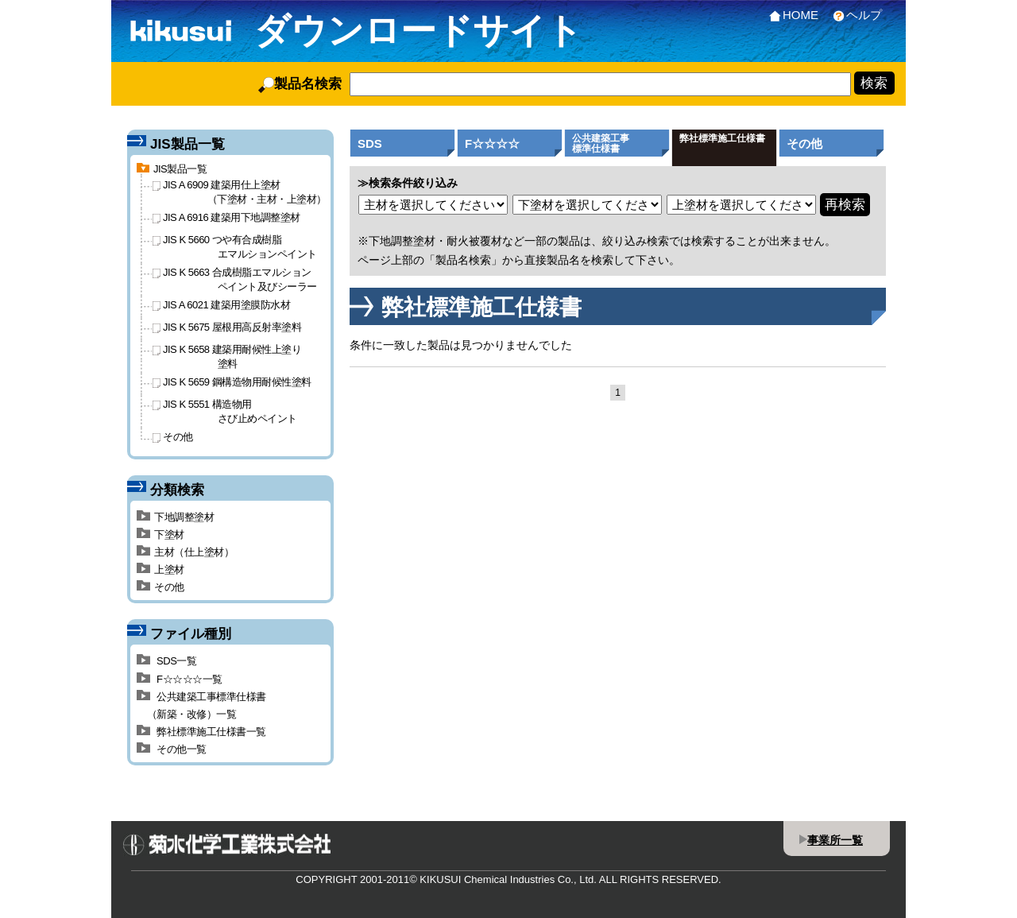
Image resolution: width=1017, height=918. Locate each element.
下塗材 (160, 534)
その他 (804, 143)
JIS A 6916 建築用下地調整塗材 (226, 217)
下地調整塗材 (175, 517)
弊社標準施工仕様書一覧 (201, 732)
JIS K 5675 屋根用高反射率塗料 (227, 327)
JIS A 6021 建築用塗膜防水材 (221, 305)
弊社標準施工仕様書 (722, 138)
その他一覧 (172, 749)
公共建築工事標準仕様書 (600, 143)
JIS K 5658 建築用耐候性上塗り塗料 (227, 356)
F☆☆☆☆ (492, 143)
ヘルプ (854, 14)
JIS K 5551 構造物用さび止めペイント (225, 411)
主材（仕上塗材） (185, 552)
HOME (790, 14)
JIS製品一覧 (172, 169)
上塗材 (160, 569)
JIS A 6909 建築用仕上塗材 (240, 191)
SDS (370, 143)
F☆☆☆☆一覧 (179, 679)
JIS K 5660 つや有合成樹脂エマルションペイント (235, 246)
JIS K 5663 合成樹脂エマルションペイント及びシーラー (235, 279)
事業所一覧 (835, 840)
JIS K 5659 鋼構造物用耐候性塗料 (232, 382)
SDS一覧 (166, 661)
